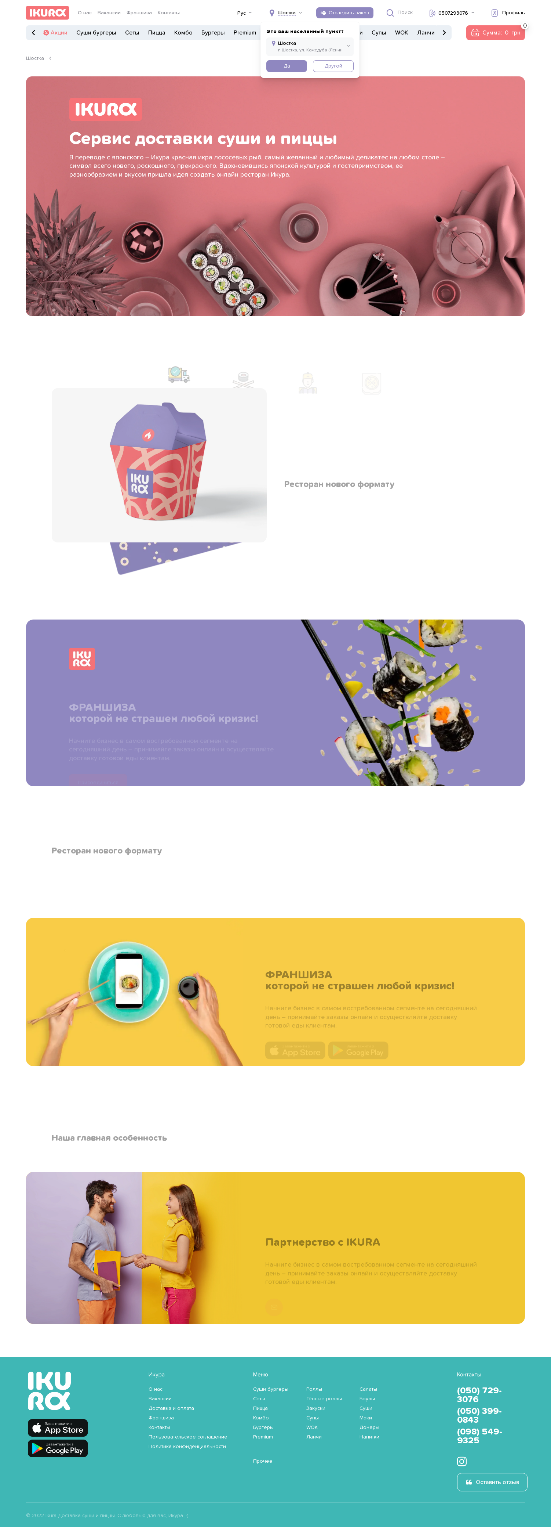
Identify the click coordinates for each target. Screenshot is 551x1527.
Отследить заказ (349, 12)
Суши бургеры (96, 33)
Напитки (369, 1437)
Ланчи (426, 33)
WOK (401, 33)
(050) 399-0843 (479, 1416)
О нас (85, 12)
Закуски (315, 1408)
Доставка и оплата (171, 1408)
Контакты (169, 12)
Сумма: (503, 30)
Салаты (368, 1389)
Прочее (263, 1461)
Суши (366, 1408)
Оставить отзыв (497, 1482)
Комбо (183, 33)
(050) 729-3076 (479, 1395)
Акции (59, 33)
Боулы (367, 1398)
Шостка (35, 58)
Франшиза (139, 12)
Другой (333, 66)
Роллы (314, 1389)
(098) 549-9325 (479, 1436)
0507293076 (453, 13)
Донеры (369, 1427)
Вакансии (109, 12)
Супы (379, 33)
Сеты (132, 33)
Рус (241, 13)
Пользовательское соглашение (188, 1437)
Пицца (156, 33)
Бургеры (213, 33)
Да (287, 66)
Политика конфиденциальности (187, 1446)
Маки (366, 1417)
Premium (245, 33)
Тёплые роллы (324, 1398)
